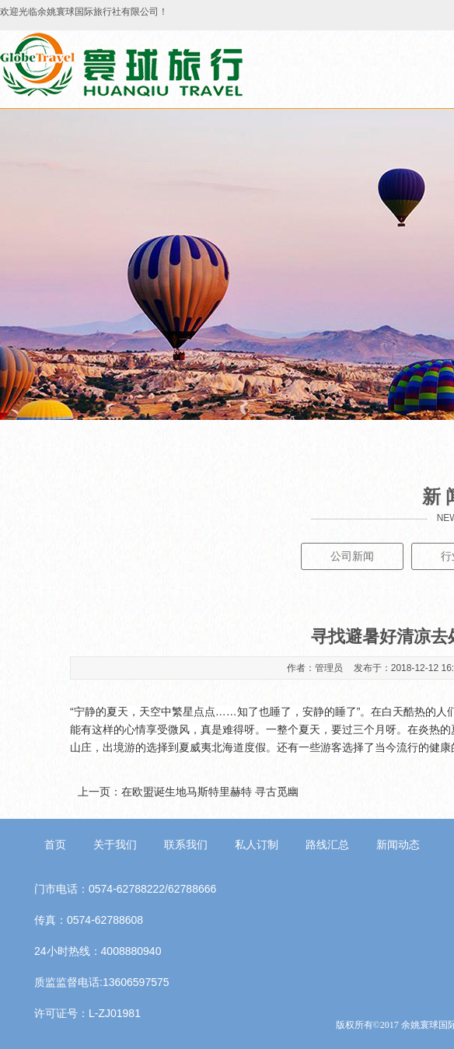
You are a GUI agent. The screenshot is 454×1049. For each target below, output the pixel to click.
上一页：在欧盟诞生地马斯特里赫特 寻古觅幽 (188, 791)
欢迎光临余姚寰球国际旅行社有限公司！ (84, 11)
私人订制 (256, 844)
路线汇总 (327, 844)
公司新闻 (352, 556)
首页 (55, 844)
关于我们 (115, 844)
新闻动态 (398, 844)
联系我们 (186, 844)
